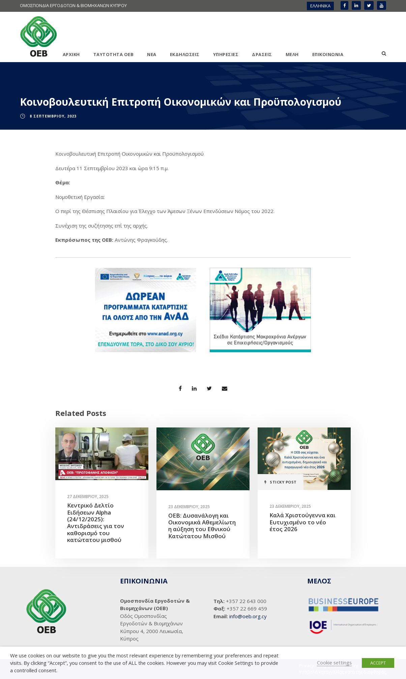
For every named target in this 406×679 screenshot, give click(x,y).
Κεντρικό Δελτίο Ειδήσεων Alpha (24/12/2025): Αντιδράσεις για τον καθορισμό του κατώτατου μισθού (95, 522)
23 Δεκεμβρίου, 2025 (189, 507)
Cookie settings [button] (334, 662)
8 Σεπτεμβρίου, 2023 (53, 116)
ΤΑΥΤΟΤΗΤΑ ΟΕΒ (113, 54)
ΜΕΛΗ (292, 54)
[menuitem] (320, 6)
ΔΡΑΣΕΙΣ (262, 54)
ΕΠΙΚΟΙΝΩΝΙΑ (328, 54)
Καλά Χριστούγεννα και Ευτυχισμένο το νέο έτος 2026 (302, 522)
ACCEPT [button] (378, 663)
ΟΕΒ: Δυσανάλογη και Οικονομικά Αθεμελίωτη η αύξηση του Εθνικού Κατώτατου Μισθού (202, 526)
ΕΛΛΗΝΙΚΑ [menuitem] (320, 6)
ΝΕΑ (151, 54)
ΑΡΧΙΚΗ (71, 54)
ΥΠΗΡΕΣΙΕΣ (226, 54)
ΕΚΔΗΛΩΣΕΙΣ (185, 54)
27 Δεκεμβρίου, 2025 (88, 496)
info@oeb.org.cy (248, 616)
